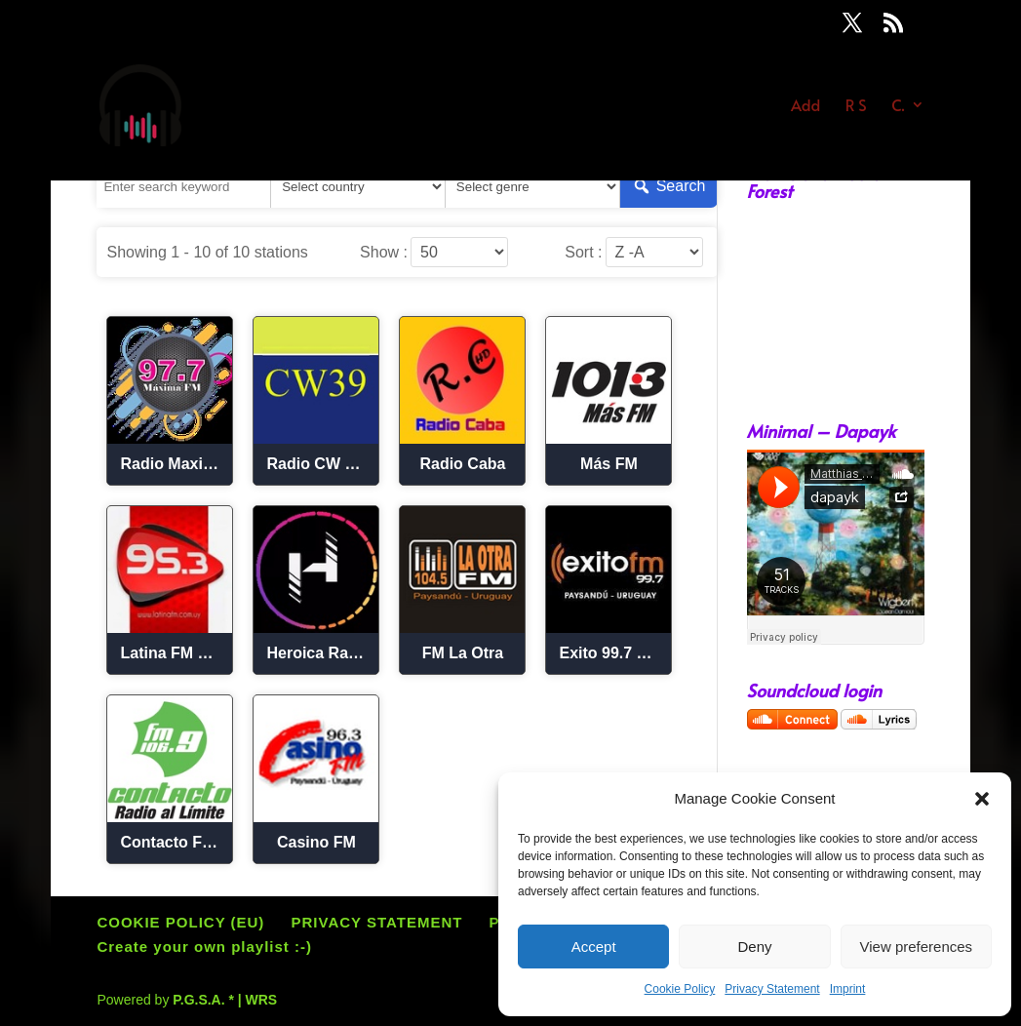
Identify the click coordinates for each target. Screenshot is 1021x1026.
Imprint (848, 989)
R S (856, 107)
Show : (384, 252)
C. (897, 107)
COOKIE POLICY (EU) (180, 922)
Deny (754, 946)
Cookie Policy (680, 989)
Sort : (583, 252)
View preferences (916, 946)
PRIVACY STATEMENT (377, 922)
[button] (982, 799)
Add (805, 107)
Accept (593, 946)
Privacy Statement (772, 989)
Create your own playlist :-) (204, 946)
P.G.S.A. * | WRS (225, 999)
